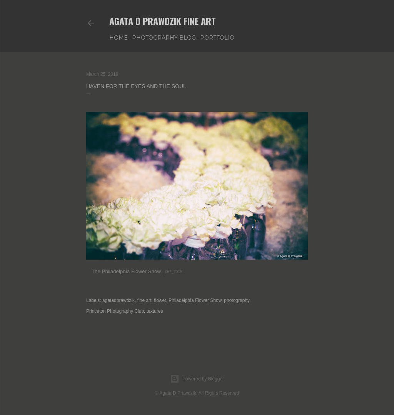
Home (118, 37)
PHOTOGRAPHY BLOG (164, 37)
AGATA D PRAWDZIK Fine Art (162, 21)
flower (160, 300)
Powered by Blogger (197, 378)
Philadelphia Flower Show (195, 300)
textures (155, 311)
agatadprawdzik (118, 300)
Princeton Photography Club (115, 311)
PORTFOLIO (217, 37)
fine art (144, 300)
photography (236, 300)
